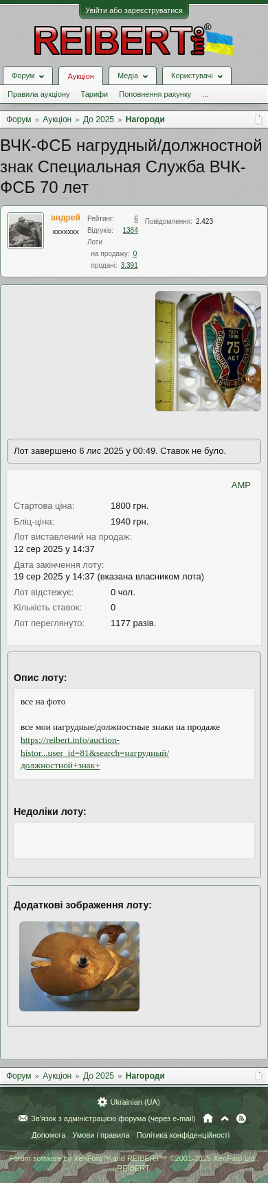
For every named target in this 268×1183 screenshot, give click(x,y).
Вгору (225, 1118)
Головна (208, 1118)
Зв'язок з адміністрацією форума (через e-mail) (113, 1118)
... (205, 94)
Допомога (48, 1135)
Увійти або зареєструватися (134, 10)
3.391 (129, 265)
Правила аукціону (38, 94)
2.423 (204, 221)
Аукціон (80, 76)
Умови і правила (100, 1135)
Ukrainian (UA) (134, 1102)
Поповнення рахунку (155, 94)
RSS (241, 1118)
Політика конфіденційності (183, 1135)
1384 (130, 230)
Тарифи (94, 94)
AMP (241, 485)
